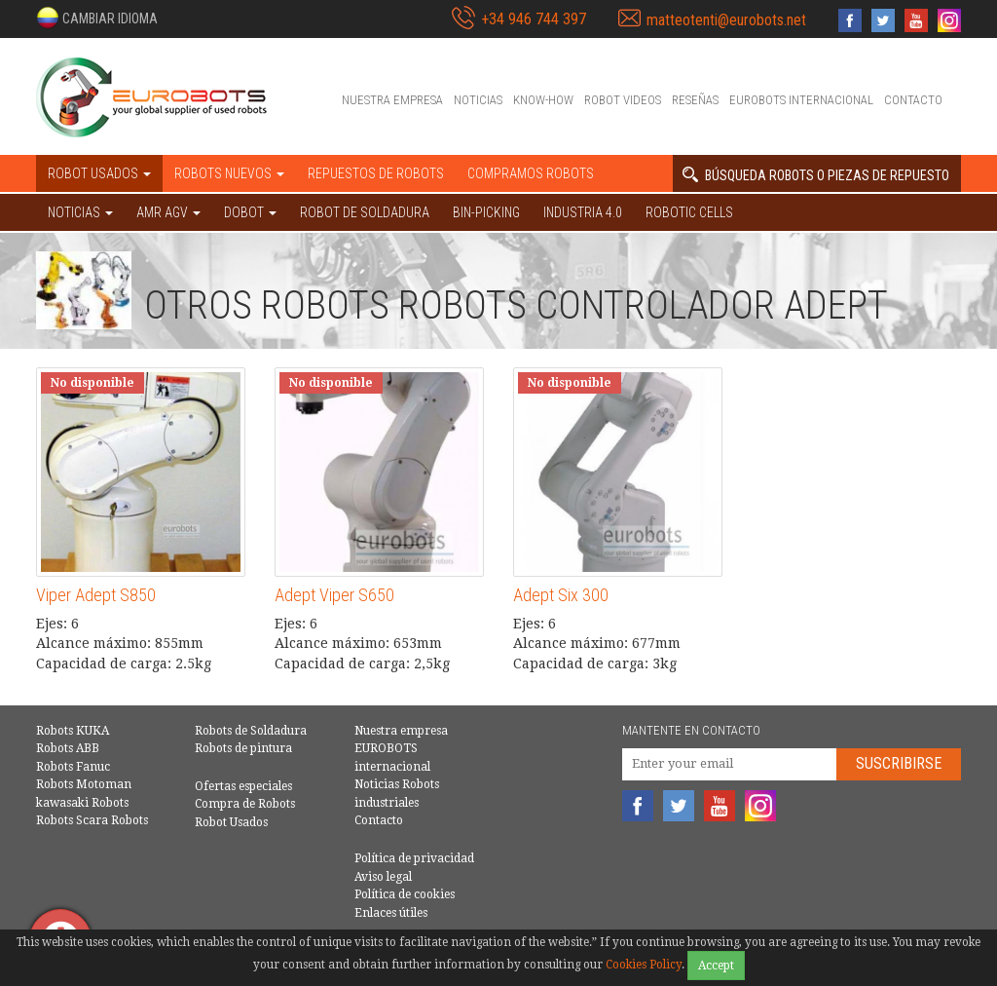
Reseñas (695, 100)
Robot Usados (231, 822)
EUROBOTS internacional (801, 100)
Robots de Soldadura (251, 731)
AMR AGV (168, 212)
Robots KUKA (72, 731)
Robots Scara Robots (92, 820)
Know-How (543, 100)
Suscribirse (899, 763)
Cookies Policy (644, 964)
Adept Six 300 (561, 595)
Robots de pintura (243, 748)
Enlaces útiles (390, 913)
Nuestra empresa (392, 100)
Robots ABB (67, 748)
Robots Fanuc (73, 767)
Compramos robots (530, 173)
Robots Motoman (83, 784)
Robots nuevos (229, 173)
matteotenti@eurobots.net (726, 20)
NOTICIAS (80, 212)
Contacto (913, 100)
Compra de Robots (245, 804)
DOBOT (250, 212)
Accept (716, 965)
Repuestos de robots (376, 173)
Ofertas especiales (243, 786)
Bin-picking (486, 212)
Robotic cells (689, 212)
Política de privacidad (414, 858)
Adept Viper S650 (334, 595)
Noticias (478, 100)
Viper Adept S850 (96, 595)
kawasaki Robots (82, 803)
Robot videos (622, 100)
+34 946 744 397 (533, 19)
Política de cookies (404, 894)
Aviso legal (383, 877)
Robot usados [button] (99, 173)
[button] (97, 17)
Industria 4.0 (582, 212)
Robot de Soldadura (364, 212)
